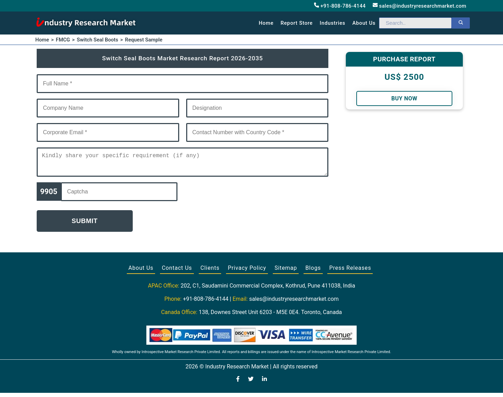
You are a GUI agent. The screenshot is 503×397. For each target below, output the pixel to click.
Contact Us (177, 272)
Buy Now (404, 98)
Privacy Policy (247, 272)
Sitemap (286, 272)
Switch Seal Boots (97, 40)
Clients (210, 272)
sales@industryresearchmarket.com (419, 5)
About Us (141, 272)
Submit (85, 225)
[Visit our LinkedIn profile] (264, 383)
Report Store (296, 23)
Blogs (313, 272)
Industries (332, 23)
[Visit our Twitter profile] (251, 383)
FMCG (63, 40)
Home (266, 23)
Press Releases (350, 272)
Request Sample (143, 40)
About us (364, 23)
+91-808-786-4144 (340, 5)
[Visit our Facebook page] (238, 383)
